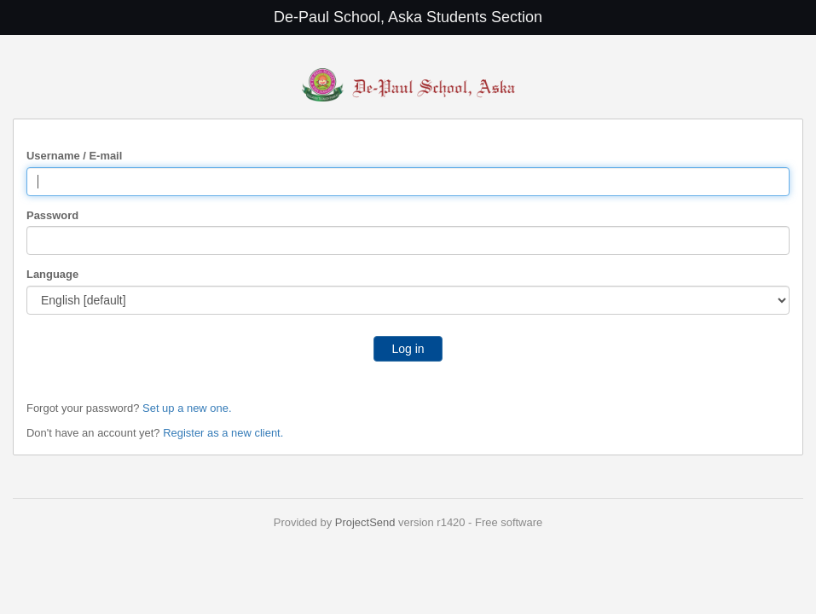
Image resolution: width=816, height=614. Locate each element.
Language (52, 274)
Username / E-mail (74, 155)
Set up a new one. (186, 408)
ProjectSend (365, 522)
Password (52, 215)
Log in (407, 349)
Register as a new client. (223, 432)
